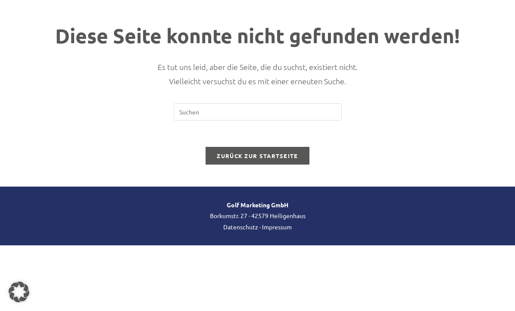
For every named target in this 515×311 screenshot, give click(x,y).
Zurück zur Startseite (257, 155)
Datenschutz (240, 227)
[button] (19, 292)
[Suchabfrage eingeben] (258, 112)
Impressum (277, 227)
